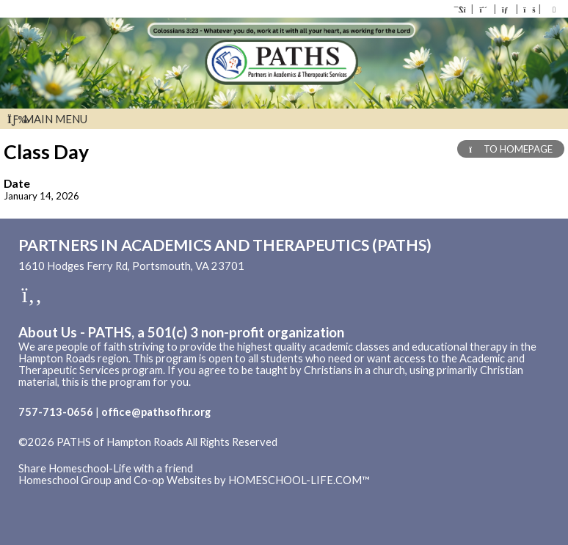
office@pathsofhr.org (156, 412)
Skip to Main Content (80, 454)
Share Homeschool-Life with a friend (105, 468)
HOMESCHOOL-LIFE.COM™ (299, 480)
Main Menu (47, 118)
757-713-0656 (55, 412)
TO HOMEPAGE (511, 149)
